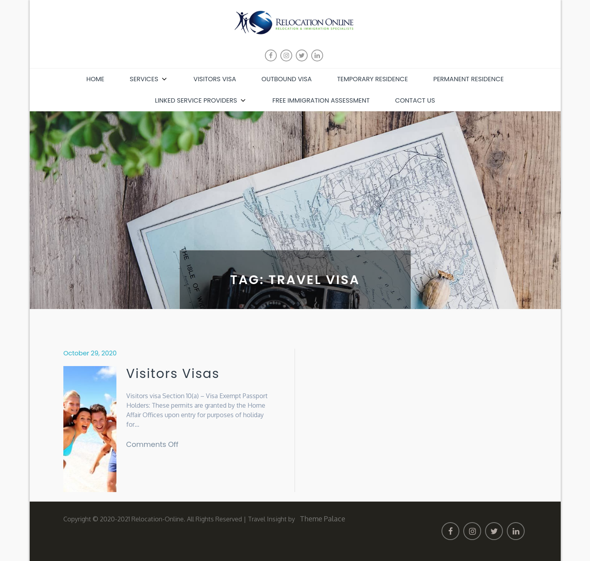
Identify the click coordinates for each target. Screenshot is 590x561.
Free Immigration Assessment (321, 100)
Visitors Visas (173, 373)
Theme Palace (322, 518)
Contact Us (415, 100)
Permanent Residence (468, 79)
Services (149, 79)
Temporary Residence (372, 79)
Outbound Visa (286, 79)
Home (95, 79)
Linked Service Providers (201, 100)
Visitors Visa (215, 79)
